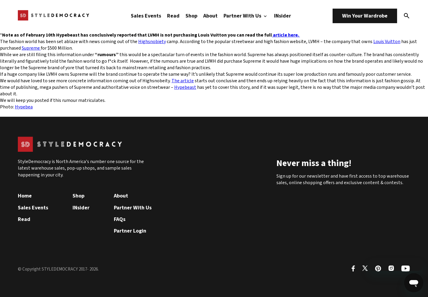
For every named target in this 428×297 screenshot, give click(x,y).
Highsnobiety (152, 41)
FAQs (119, 219)
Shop (191, 16)
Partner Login (130, 231)
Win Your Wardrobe (365, 16)
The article (182, 81)
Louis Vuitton (386, 41)
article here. (286, 35)
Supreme (31, 48)
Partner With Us (246, 16)
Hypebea (24, 107)
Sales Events (146, 16)
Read (173, 16)
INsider (282, 16)
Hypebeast (185, 87)
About (210, 16)
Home (25, 196)
